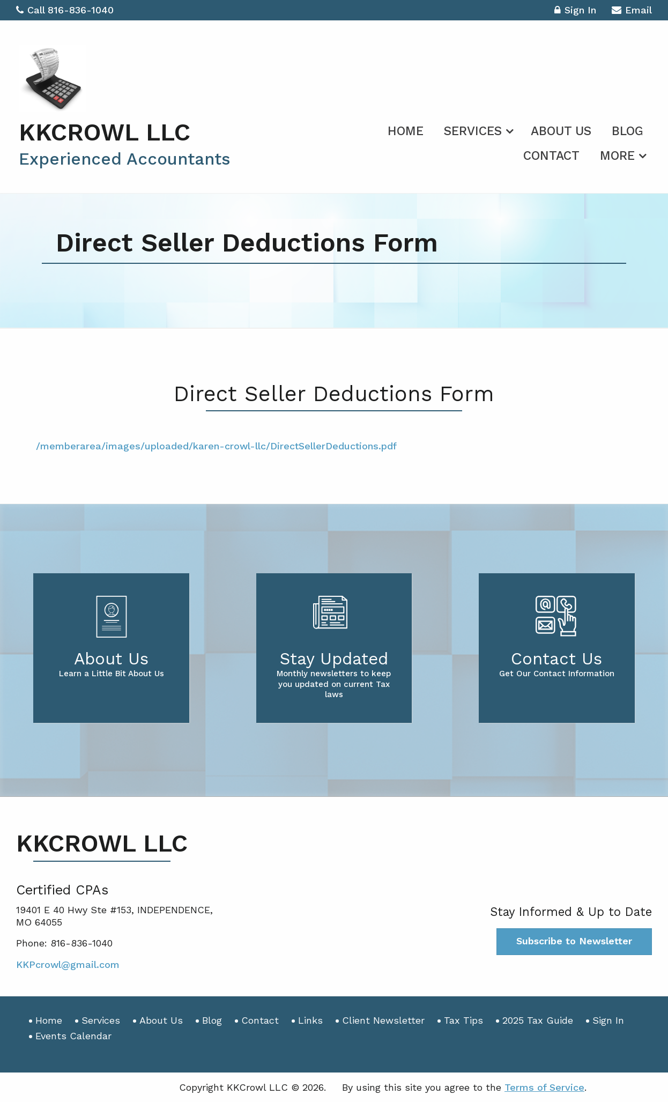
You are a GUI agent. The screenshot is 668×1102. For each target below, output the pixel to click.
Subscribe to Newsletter (574, 940)
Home (406, 131)
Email (632, 11)
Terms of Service (544, 1087)
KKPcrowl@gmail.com (68, 964)
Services (473, 131)
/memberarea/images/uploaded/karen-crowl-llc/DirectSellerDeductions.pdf (216, 446)
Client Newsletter (383, 1020)
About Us (561, 131)
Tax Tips (463, 1020)
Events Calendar (73, 1035)
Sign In (575, 11)
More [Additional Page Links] (617, 156)
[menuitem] (405, 129)
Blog (627, 131)
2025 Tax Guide (537, 1020)
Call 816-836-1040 (65, 10)
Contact (551, 156)
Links (310, 1020)
